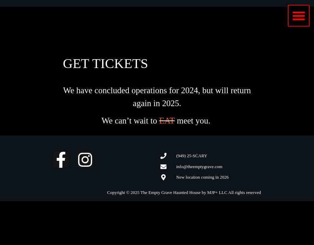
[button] (299, 16)
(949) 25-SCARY (191, 155)
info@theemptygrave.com (199, 166)
